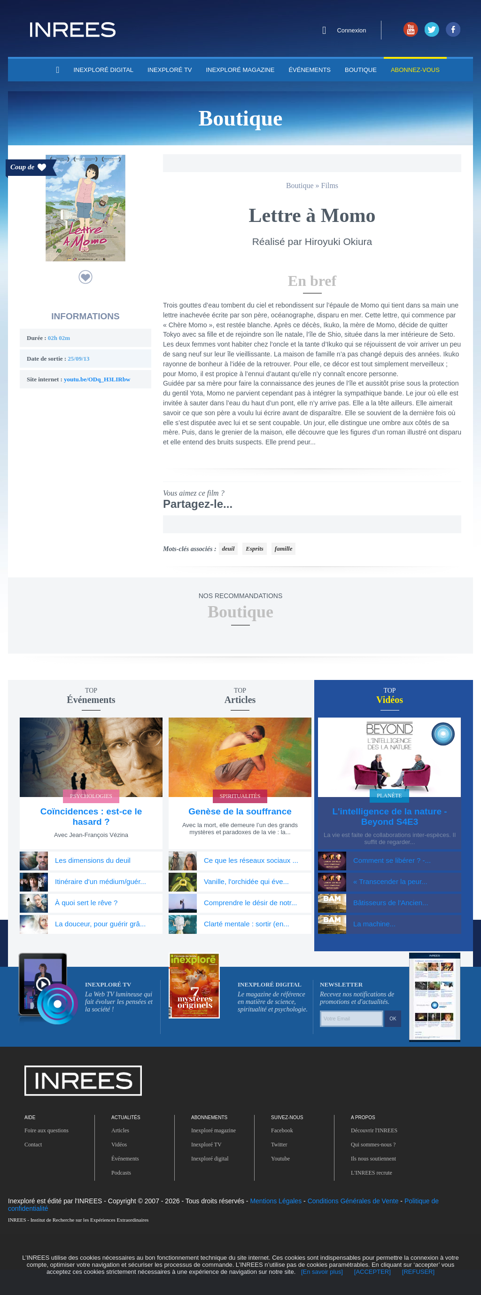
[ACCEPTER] (249, 1271)
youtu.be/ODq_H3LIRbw (106, 380)
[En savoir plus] (194, 1271)
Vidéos (121, 1169)
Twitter (281, 1169)
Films (334, 186)
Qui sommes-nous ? (379, 1169)
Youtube (282, 1183)
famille (294, 572)
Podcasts (124, 1197)
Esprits (262, 572)
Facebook (284, 1155)
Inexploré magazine (219, 1155)
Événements (298, 69)
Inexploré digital (214, 1183)
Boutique (347, 69)
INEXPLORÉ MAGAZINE (233, 69)
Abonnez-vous (400, 69)
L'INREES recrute (375, 1197)
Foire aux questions (52, 1155)
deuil (234, 572)
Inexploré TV (209, 1169)
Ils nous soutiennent (380, 1183)
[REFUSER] (297, 1271)
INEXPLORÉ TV (167, 69)
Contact (35, 1169)
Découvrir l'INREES (378, 1155)
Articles (121, 1155)
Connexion (352, 31)
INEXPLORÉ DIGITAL (106, 69)
